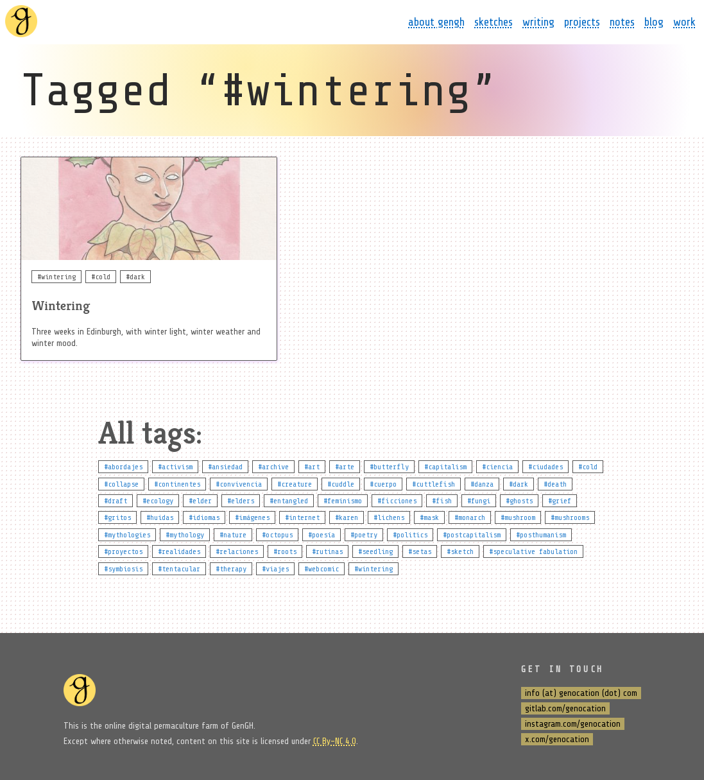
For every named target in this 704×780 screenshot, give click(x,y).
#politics (410, 534)
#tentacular (179, 568)
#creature (294, 484)
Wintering (60, 306)
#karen (346, 517)
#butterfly (389, 466)
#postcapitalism (472, 534)
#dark (518, 484)
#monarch (469, 517)
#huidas (159, 517)
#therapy (231, 568)
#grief (559, 500)
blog (654, 21)
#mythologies (127, 534)
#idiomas (204, 517)
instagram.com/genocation (573, 724)
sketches (493, 21)
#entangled (289, 500)
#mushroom (518, 517)
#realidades (179, 551)
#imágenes (252, 517)
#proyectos (123, 551)
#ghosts (519, 500)
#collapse (121, 484)
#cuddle (340, 484)
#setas (419, 551)
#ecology (157, 500)
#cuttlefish (433, 484)
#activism (175, 466)
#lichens (388, 517)
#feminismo (342, 500)
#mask (429, 517)
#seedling (375, 551)
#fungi (478, 500)
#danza (482, 484)
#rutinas (327, 551)
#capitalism (445, 466)
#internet (302, 517)
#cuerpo (383, 484)
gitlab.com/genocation (565, 708)
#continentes (177, 484)
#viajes (275, 568)
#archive (273, 466)
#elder (200, 500)
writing (538, 21)
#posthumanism (541, 534)
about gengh (436, 21)
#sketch (460, 551)
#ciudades (545, 466)
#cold (587, 466)
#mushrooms (570, 517)
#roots (284, 551)
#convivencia (239, 484)
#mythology (185, 534)
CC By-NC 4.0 (334, 741)
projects (582, 21)
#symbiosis (123, 568)
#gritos (117, 517)
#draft (115, 500)
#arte (344, 466)
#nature (232, 534)
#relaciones (237, 551)
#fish (442, 500)
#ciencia (497, 466)
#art (312, 466)
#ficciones (396, 500)
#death (555, 484)
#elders (240, 500)
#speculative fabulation (533, 551)
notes (622, 21)
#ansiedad (225, 466)
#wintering (373, 568)
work (684, 21)
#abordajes (123, 466)
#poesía (321, 534)
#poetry (363, 534)
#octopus (277, 534)
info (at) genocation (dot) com (581, 693)
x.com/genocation (557, 739)
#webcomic (321, 568)
